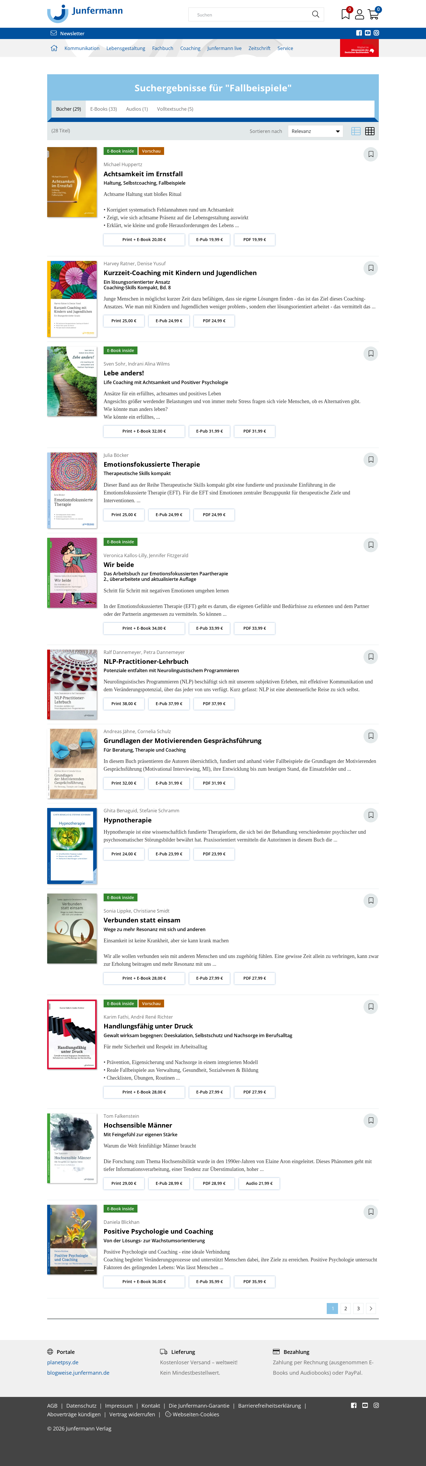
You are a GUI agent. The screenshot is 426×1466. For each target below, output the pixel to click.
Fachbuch (162, 48)
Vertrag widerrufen (133, 1414)
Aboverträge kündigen (74, 1414)
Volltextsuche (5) (175, 109)
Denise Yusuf (151, 263)
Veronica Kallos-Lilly (125, 555)
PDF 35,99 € (254, 1281)
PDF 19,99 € (254, 239)
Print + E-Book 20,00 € (144, 239)
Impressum (119, 1405)
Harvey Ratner (119, 263)
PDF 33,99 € (254, 628)
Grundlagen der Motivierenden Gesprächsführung (182, 740)
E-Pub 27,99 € (209, 978)
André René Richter (152, 1017)
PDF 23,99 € (214, 854)
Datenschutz (82, 1405)
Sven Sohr (115, 364)
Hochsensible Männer (138, 1125)
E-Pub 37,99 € (169, 703)
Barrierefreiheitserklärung (270, 1405)
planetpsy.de (62, 1362)
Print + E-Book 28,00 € (144, 978)
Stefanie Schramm (159, 810)
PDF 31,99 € (254, 431)
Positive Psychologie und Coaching (158, 1231)
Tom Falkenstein (121, 1116)
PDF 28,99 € (214, 1183)
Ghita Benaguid (120, 810)
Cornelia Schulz (154, 731)
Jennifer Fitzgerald (168, 555)
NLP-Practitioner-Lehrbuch (146, 661)
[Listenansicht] (356, 131)
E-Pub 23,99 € (169, 854)
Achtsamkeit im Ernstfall (143, 173)
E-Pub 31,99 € (209, 431)
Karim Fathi (116, 1017)
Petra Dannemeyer (164, 652)
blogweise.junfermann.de (78, 1372)
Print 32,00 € (123, 783)
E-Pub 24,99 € (169, 320)
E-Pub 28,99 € (169, 1183)
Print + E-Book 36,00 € (144, 1281)
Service (285, 48)
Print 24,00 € (123, 854)
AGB (53, 1405)
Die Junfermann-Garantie (200, 1405)
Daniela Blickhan (121, 1222)
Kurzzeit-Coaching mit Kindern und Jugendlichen (180, 272)
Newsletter (68, 33)
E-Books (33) (103, 109)
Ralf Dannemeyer (122, 652)
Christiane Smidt (151, 911)
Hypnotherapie (128, 820)
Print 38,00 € (123, 703)
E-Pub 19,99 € (209, 239)
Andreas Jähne (119, 731)
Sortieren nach (266, 131)
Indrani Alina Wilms (149, 364)
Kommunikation (82, 48)
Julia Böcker (116, 455)
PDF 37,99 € (214, 703)
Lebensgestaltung (125, 48)
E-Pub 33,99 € (209, 628)
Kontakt (151, 1405)
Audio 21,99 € (259, 1183)
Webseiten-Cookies (192, 1414)
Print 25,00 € (123, 320)
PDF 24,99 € (214, 320)
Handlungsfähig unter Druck (148, 1026)
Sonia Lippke (117, 911)
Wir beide (119, 564)
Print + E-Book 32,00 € (144, 431)
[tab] (69, 109)
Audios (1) (137, 109)
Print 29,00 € (123, 1183)
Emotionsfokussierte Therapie (152, 464)
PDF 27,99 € (254, 978)
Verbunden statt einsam (142, 919)
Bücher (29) (68, 109)
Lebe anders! (124, 372)
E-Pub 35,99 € (209, 1281)
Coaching (190, 48)
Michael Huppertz (123, 164)
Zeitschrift (260, 48)
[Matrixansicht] (369, 131)
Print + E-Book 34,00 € (144, 628)
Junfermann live (225, 48)
